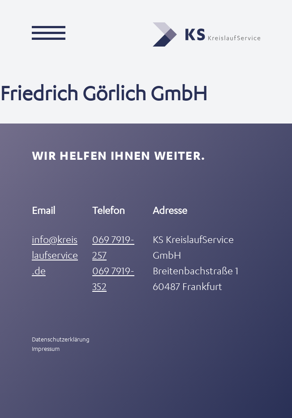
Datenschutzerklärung (61, 339)
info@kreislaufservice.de (55, 255)
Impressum (46, 348)
